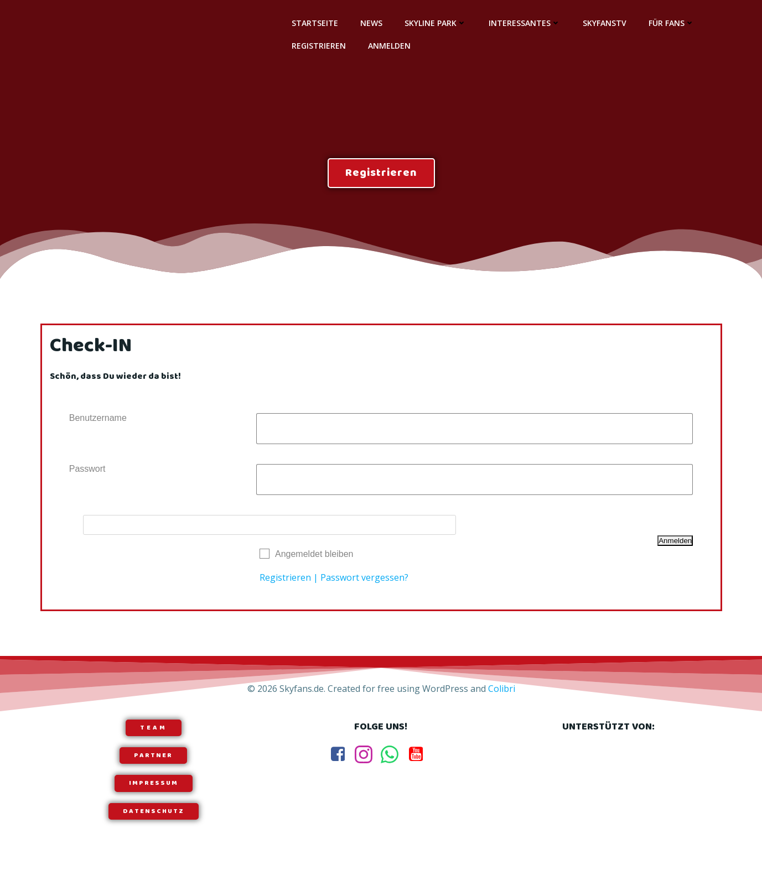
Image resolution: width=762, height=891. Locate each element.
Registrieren (317, 45)
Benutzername (98, 424)
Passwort (88, 475)
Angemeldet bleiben (314, 560)
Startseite (313, 22)
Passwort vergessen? (364, 584)
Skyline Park (434, 22)
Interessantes (523, 22)
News (370, 22)
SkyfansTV (603, 22)
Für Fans (670, 22)
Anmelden (387, 45)
